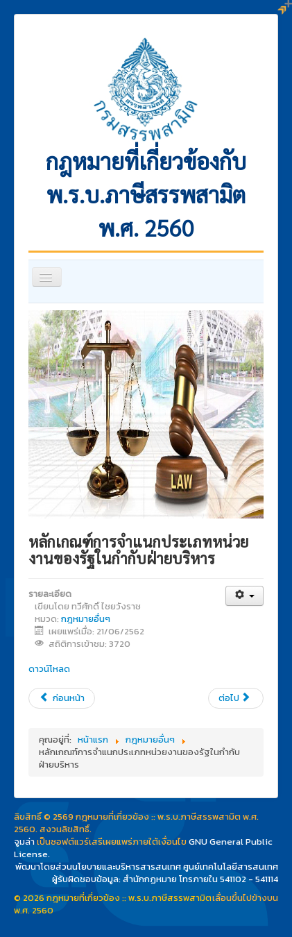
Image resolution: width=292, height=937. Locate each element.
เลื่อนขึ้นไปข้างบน (245, 897)
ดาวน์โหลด (49, 668)
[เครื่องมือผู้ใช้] (244, 596)
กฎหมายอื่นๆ (85, 618)
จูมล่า (24, 841)
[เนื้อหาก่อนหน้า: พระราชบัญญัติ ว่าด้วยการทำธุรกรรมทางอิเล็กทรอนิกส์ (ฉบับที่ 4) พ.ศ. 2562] (61, 698)
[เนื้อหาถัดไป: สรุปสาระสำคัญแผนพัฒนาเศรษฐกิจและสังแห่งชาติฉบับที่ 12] (236, 698)
